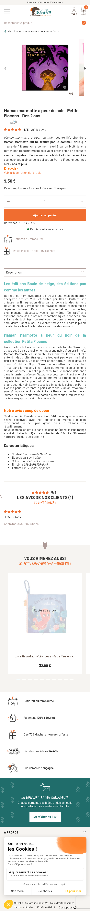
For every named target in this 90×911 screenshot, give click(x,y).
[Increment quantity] (82, 201)
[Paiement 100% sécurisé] (30, 718)
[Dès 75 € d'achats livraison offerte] (37, 734)
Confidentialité (46, 907)
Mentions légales (24, 907)
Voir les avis (40, 129)
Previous (5, 68)
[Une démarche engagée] (30, 768)
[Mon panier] (83, 11)
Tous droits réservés (62, 902)
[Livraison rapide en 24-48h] (32, 751)
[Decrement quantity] (8, 201)
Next (85, 68)
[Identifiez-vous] (74, 11)
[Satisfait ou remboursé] (30, 701)
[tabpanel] (45, 67)
